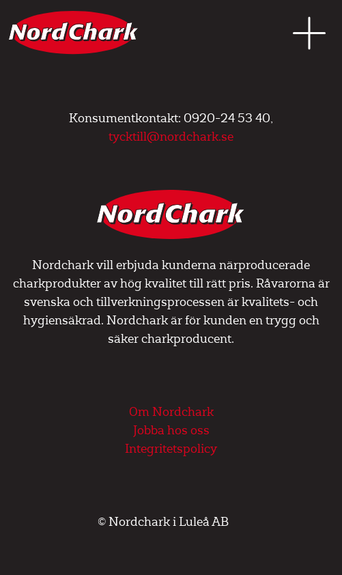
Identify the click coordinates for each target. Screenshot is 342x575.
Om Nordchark (171, 412)
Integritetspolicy (171, 449)
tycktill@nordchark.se (171, 137)
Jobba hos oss (171, 430)
